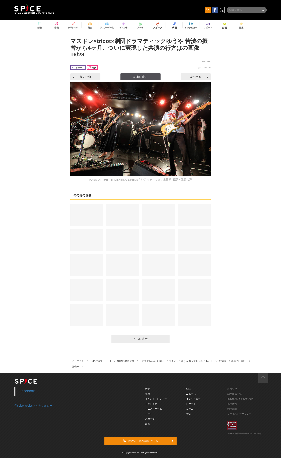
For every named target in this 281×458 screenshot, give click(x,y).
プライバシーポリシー (239, 413)
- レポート (190, 403)
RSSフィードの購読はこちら (148, 441)
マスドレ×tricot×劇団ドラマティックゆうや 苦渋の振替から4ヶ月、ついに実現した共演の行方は (194, 361)
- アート (148, 413)
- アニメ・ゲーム (153, 408)
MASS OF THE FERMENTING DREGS (113, 361)
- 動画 (188, 388)
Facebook (27, 391)
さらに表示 (140, 338)
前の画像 (82, 76)
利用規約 (232, 408)
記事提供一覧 (234, 393)
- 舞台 (147, 393)
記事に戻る (140, 76)
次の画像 (199, 76)
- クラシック (150, 403)
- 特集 (188, 413)
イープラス (78, 361)
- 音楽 (147, 388)
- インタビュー (193, 398)
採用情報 (232, 403)
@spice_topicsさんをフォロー (33, 405)
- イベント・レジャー (155, 398)
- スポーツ (149, 418)
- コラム (189, 408)
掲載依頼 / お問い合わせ (240, 398)
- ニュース (190, 393)
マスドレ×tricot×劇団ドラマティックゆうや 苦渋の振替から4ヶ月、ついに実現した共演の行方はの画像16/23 (139, 48)
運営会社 (232, 388)
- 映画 (147, 424)
